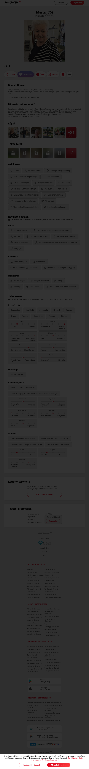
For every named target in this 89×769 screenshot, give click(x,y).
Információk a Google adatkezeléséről (45, 760)
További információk (75, 758)
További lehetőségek (31, 765)
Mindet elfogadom (58, 765)
